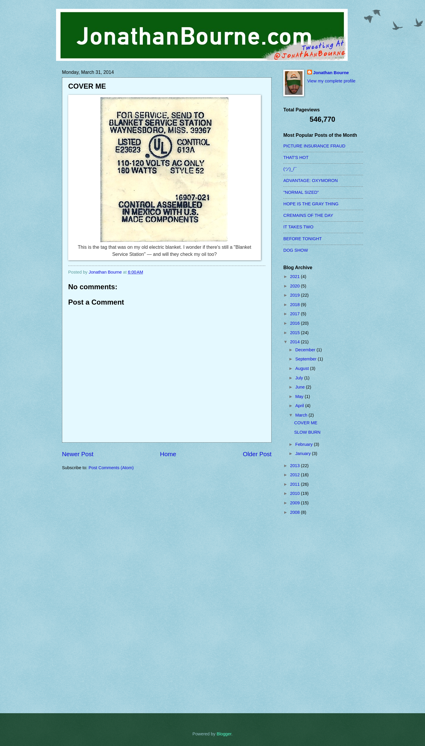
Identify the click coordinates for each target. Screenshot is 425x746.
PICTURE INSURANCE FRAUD (314, 146)
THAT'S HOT (295, 157)
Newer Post (77, 454)
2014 (295, 341)
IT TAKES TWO (298, 227)
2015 (295, 332)
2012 (295, 474)
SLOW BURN (307, 432)
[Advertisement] (307, 614)
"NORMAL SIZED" (301, 192)
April (300, 405)
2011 (295, 484)
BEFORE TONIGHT (302, 238)
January (303, 453)
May (300, 396)
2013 (295, 465)
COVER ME (306, 422)
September (306, 359)
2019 (295, 295)
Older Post (257, 454)
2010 (295, 493)
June (300, 387)
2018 (295, 304)
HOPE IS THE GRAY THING (311, 203)
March (301, 415)
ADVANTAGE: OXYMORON (310, 180)
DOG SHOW (295, 250)
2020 (295, 286)
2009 (295, 502)
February (304, 444)
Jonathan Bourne (331, 72)
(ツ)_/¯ (290, 169)
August (302, 368)
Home (168, 454)
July (299, 378)
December (305, 349)
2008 (295, 512)
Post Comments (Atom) (111, 467)
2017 (295, 313)
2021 (295, 276)
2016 (295, 323)
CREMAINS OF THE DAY (308, 215)
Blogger (224, 734)
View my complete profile (331, 81)
